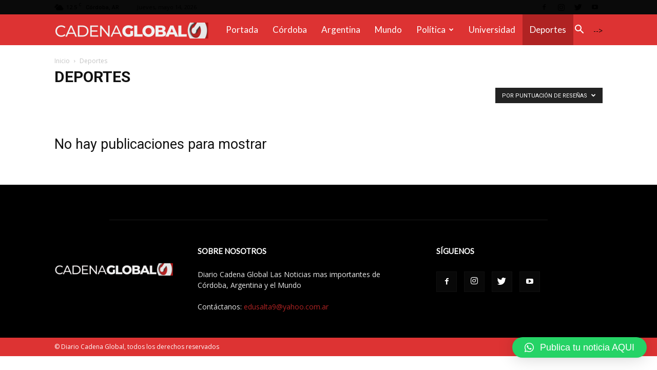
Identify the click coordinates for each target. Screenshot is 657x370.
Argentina (340, 29)
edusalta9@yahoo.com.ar (286, 306)
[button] (579, 30)
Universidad (492, 29)
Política (435, 29)
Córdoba (290, 29)
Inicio (62, 60)
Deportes (548, 29)
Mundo (388, 29)
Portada (242, 29)
